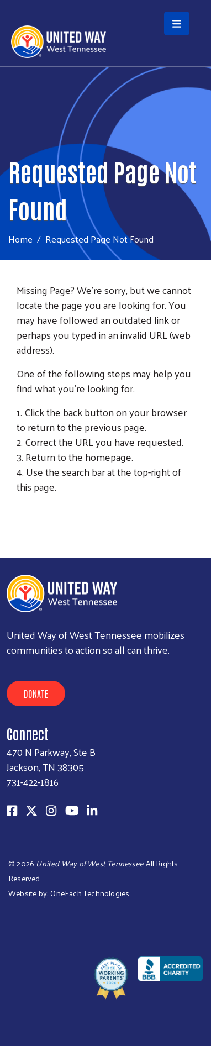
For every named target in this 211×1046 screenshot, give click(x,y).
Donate (36, 693)
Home (20, 239)
